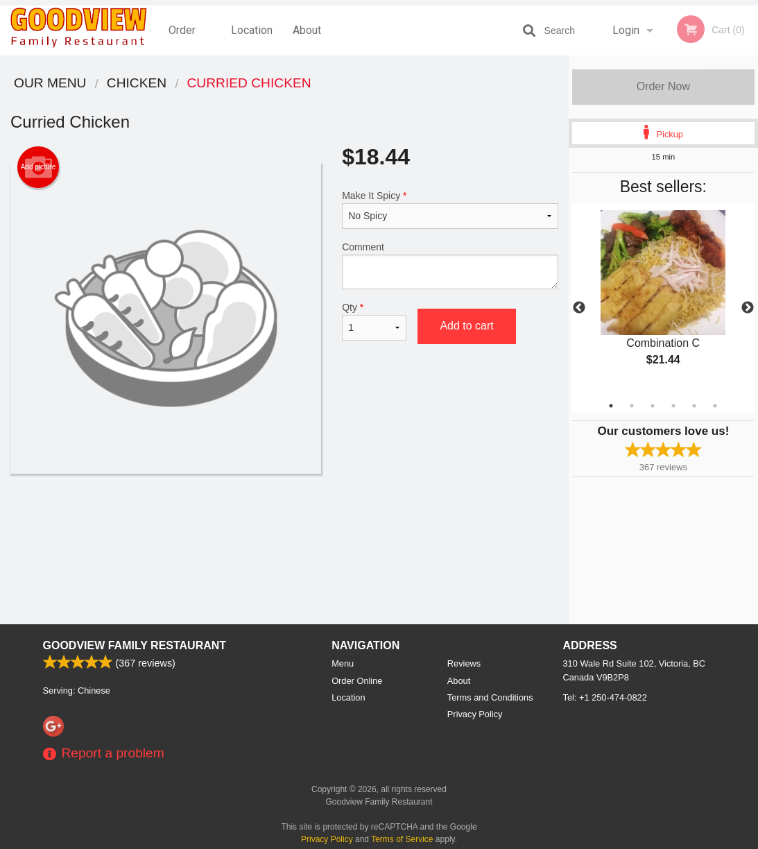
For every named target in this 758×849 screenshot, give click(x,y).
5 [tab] (694, 406)
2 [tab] (632, 406)
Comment (450, 265)
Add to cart (466, 326)
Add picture (38, 167)
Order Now (663, 86)
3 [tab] (653, 406)
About (307, 30)
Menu (342, 663)
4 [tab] (673, 406)
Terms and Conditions (490, 697)
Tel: (605, 697)
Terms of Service (402, 839)
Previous (579, 308)
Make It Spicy (450, 209)
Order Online (184, 39)
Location (252, 30)
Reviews (464, 663)
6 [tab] (715, 406)
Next (748, 308)
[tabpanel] (663, 300)
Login (625, 30)
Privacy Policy (475, 714)
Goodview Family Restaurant (135, 645)
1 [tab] (611, 406)
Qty (374, 321)
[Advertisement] (284, 519)
